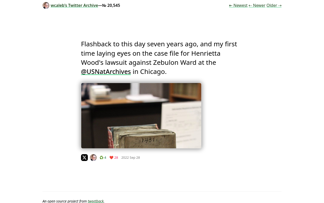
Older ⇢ (274, 5)
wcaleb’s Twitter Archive (70, 5)
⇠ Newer (257, 5)
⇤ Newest (238, 5)
